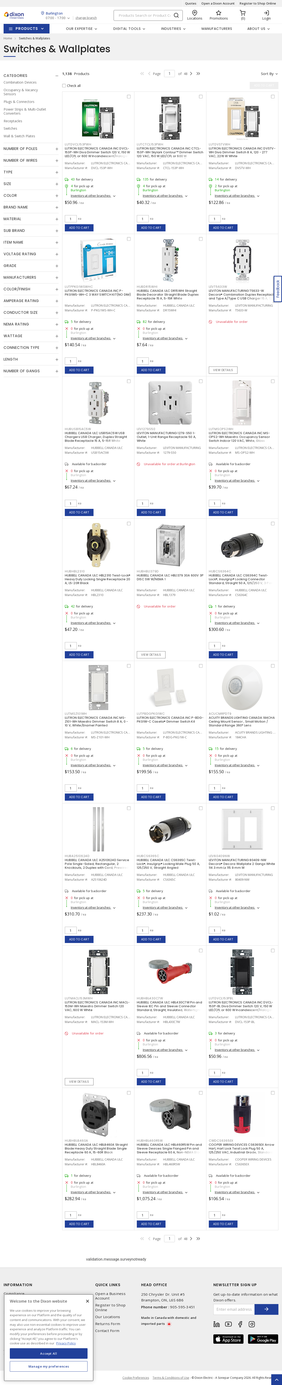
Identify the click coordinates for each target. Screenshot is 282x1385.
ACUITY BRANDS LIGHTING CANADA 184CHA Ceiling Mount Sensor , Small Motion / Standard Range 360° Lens (242, 721)
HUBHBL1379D (148, 571)
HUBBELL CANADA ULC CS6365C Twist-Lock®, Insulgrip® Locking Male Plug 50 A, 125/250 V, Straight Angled (168, 864)
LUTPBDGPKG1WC (151, 714)
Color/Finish (17, 289)
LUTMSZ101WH (76, 714)
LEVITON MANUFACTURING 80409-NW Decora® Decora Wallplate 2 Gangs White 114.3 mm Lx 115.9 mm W (242, 864)
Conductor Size (21, 312)
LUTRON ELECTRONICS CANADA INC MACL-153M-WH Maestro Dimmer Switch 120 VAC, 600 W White (97, 1006)
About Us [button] (256, 28)
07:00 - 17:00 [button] (56, 18)
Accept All (48, 1353)
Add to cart (79, 228)
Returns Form (107, 1323)
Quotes (191, 3)
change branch (86, 18)
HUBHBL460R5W (150, 1141)
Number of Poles (21, 148)
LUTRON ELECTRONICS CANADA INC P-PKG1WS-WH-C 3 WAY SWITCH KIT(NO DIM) (98, 293)
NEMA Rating (16, 324)
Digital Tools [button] (127, 28)
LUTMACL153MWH (79, 998)
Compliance (14, 1293)
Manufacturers (217, 28)
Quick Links (108, 1284)
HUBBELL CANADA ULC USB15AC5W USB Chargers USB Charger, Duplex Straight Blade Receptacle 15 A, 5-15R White (96, 437)
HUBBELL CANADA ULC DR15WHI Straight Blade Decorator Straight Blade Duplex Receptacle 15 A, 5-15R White (168, 294)
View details (223, 370)
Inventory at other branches (91, 195)
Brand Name (16, 207)
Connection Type (21, 347)
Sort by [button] (267, 73)
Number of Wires (21, 160)
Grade (10, 265)
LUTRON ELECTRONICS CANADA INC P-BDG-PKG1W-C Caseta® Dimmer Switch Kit (170, 720)
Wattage (13, 335)
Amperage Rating (21, 300)
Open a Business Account (110, 1295)
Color (10, 195)
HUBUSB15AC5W (78, 429)
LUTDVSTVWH (219, 144)
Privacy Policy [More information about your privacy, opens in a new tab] (66, 1343)
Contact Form (107, 1330)
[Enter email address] (234, 1309)
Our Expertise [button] (79, 28)
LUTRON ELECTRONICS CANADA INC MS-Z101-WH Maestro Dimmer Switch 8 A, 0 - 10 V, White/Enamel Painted (96, 721)
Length (11, 359)
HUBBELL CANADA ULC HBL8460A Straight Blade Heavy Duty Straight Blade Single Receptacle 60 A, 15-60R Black (96, 1148)
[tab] (31, 76)
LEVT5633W (218, 287)
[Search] (148, 15)
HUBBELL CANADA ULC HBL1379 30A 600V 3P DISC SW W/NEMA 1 (170, 577)
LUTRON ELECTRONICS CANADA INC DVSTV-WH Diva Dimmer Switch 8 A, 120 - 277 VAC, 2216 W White (242, 152)
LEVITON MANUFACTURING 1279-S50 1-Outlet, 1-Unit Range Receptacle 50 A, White (166, 437)
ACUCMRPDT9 (220, 714)
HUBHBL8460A (76, 1141)
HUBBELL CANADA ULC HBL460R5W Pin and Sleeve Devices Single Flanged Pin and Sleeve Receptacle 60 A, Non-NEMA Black (170, 1148)
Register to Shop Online (258, 3)
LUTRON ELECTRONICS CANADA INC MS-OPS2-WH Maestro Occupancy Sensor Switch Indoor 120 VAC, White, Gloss (239, 437)
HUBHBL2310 (75, 571)
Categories (16, 75)
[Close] (87, 1301)
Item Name (13, 242)
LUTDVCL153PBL (221, 998)
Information (18, 1284)
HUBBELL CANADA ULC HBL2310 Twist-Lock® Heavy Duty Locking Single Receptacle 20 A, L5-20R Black (98, 579)
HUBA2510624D (77, 856)
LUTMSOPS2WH (221, 429)
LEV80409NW (219, 856)
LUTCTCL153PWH (150, 144)
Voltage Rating (20, 253)
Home (8, 38)
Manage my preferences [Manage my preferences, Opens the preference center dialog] (48, 1366)
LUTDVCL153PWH (78, 144)
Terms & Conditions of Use (171, 1378)
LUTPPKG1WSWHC (79, 287)
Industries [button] (171, 28)
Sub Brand (14, 230)
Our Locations (107, 1317)
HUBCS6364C (220, 571)
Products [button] (27, 28)
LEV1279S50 (146, 429)
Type (8, 172)
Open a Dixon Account (218, 3)
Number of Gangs (22, 370)
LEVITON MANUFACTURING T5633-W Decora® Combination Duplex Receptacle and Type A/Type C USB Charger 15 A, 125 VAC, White (242, 296)
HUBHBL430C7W (150, 998)
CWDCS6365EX (221, 1141)
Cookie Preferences (135, 1377)
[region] (49, 1337)
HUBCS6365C (148, 856)
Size (7, 183)
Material (12, 218)
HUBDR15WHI (147, 287)
